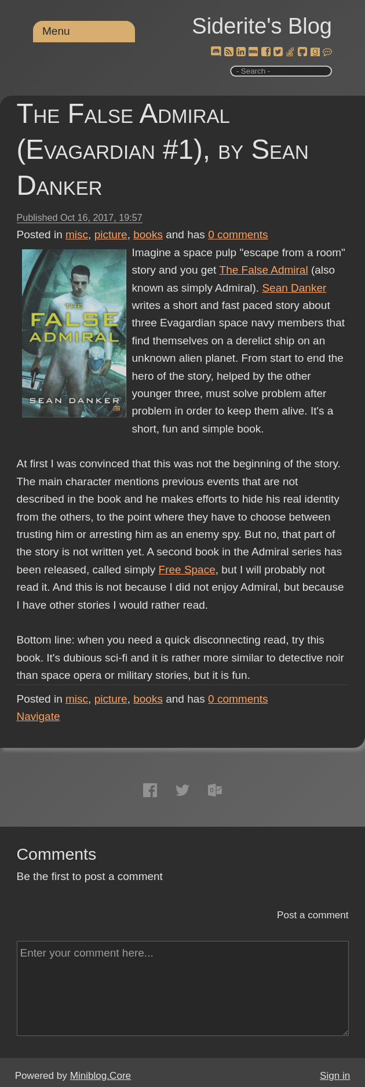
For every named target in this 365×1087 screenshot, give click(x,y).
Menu (56, 31)
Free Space (187, 570)
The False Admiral (263, 270)
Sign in (335, 1075)
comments (238, 234)
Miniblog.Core (100, 1075)
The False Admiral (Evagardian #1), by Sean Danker (163, 149)
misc (76, 234)
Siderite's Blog (262, 26)
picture (110, 234)
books (148, 234)
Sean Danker (294, 288)
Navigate (38, 716)
